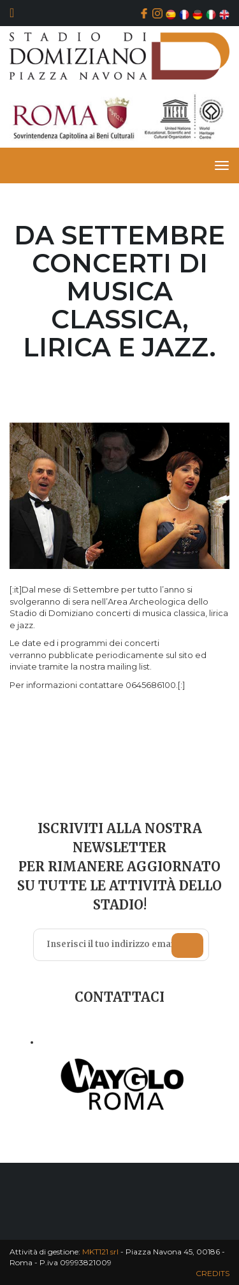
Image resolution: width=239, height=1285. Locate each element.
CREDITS (212, 1273)
